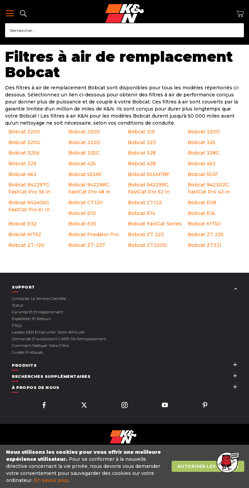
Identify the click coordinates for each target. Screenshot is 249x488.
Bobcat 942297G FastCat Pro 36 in (29, 188)
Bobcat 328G (203, 153)
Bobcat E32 (22, 224)
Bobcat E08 (202, 202)
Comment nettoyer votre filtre (40, 345)
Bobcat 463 (22, 174)
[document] (125, 466)
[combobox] (124, 30)
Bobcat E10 (82, 213)
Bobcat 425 (82, 164)
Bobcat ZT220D (147, 245)
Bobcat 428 (142, 164)
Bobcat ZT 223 (146, 234)
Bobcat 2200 (24, 132)
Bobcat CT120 (85, 202)
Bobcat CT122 (145, 202)
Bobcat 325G (84, 153)
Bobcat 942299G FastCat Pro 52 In (149, 188)
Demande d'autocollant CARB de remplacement (59, 339)
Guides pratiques (27, 352)
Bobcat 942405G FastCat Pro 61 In (29, 206)
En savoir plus (51, 480)
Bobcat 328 (142, 153)
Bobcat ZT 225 (205, 234)
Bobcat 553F (203, 174)
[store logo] (124, 13)
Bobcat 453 (201, 164)
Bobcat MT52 (24, 234)
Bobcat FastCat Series (155, 224)
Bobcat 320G (24, 142)
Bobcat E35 (82, 224)
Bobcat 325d (23, 153)
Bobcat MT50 (204, 224)
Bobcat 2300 (84, 132)
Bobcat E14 (141, 213)
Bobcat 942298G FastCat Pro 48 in (89, 188)
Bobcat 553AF (85, 174)
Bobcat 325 (201, 142)
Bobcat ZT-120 (26, 245)
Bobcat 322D (84, 142)
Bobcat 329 (22, 164)
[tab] (127, 287)
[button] (227, 463)
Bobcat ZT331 (204, 245)
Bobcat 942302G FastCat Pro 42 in (209, 188)
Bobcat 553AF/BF (149, 174)
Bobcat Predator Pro (93, 234)
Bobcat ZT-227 (86, 245)
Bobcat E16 (201, 213)
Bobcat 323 (142, 142)
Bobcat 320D (204, 132)
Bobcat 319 (141, 132)
